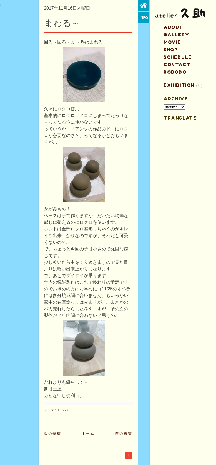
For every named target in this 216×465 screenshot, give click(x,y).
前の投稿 (123, 433)
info (144, 18)
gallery (176, 34)
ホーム (88, 433)
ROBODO (175, 72)
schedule (178, 57)
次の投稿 (52, 433)
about (173, 27)
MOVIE (172, 42)
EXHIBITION (179, 85)
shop (171, 49)
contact (177, 64)
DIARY (63, 410)
